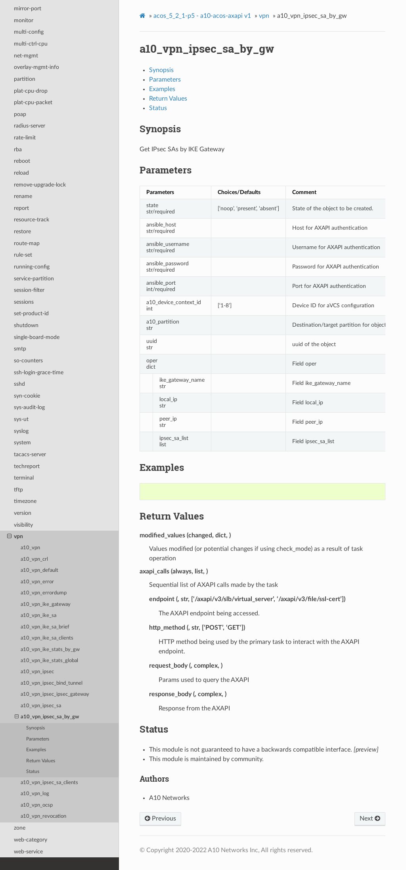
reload (21, 173)
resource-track (31, 220)
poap (20, 114)
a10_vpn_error (37, 581)
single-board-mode (36, 337)
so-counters (28, 361)
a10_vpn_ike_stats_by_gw (50, 649)
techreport (27, 466)
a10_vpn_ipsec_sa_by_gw (47, 717)
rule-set (23, 255)
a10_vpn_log (35, 793)
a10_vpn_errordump (44, 593)
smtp (20, 349)
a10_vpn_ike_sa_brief (45, 627)
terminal (24, 478)
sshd (19, 384)
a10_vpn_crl (34, 559)
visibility (23, 525)
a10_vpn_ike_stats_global (49, 660)
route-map (27, 243)
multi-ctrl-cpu (31, 44)
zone (19, 828)
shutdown (26, 325)
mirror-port (27, 8)
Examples (36, 750)
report (21, 208)
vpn (15, 536)
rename (23, 196)
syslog (21, 431)
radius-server (29, 126)
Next (370, 818)
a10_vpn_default (39, 570)
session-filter (29, 290)
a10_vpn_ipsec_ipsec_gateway (55, 694)
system (22, 442)
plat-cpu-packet (33, 102)
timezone (25, 501)
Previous (160, 818)
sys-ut (21, 419)
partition (24, 79)
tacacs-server (30, 454)
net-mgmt (26, 56)
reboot (22, 161)
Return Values (40, 761)
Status (32, 771)
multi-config (29, 32)
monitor (23, 20)
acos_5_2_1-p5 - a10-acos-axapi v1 (202, 16)
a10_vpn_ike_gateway (46, 604)
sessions (24, 302)
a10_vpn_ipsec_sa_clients (49, 782)
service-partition (34, 279)
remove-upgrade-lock (40, 185)
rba (18, 149)
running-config (32, 267)
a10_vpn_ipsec (37, 671)
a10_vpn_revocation (43, 816)
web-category (30, 840)
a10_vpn (30, 547)
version (22, 513)
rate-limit (25, 138)
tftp (18, 490)
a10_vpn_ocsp (37, 805)
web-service (28, 852)
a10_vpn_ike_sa (38, 615)
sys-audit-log (29, 407)
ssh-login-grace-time (38, 372)
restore (22, 231)
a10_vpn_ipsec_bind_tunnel (51, 683)
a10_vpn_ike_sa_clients (47, 638)
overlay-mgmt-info (36, 67)
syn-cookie (27, 396)
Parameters (37, 739)
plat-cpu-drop (31, 91)
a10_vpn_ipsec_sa (41, 705)
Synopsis (35, 728)
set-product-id (31, 313)
